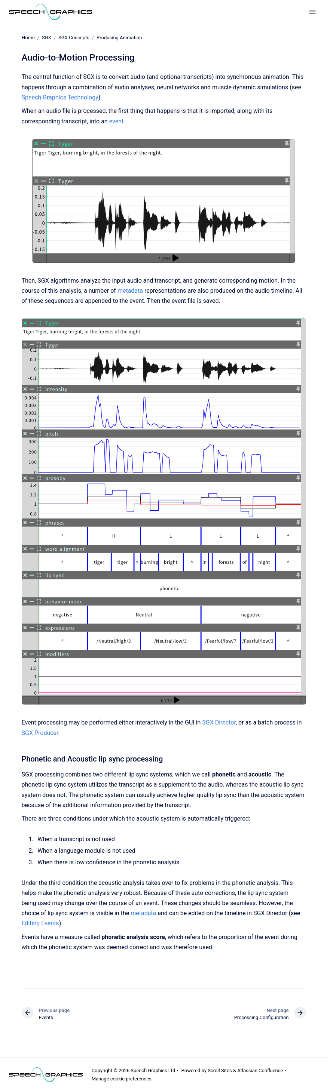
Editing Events (40, 923)
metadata (130, 290)
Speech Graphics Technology (60, 97)
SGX (46, 37)
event (116, 121)
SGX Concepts (73, 37)
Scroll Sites (220, 1070)
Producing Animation (119, 37)
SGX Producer (40, 732)
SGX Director (219, 722)
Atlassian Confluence (260, 1070)
